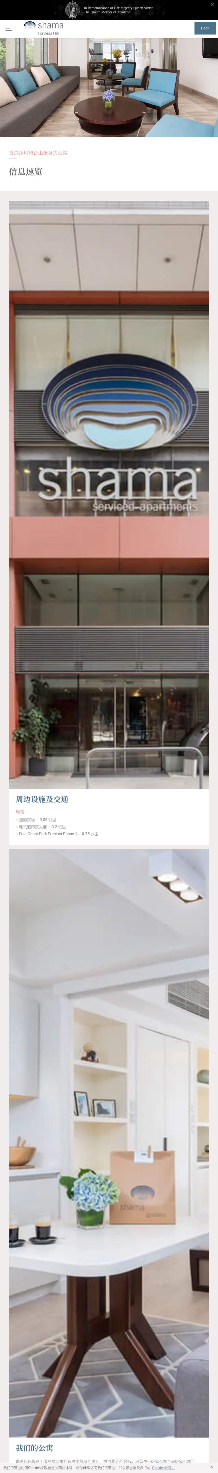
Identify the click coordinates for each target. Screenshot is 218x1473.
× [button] (211, 1467)
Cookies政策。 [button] (163, 1468)
